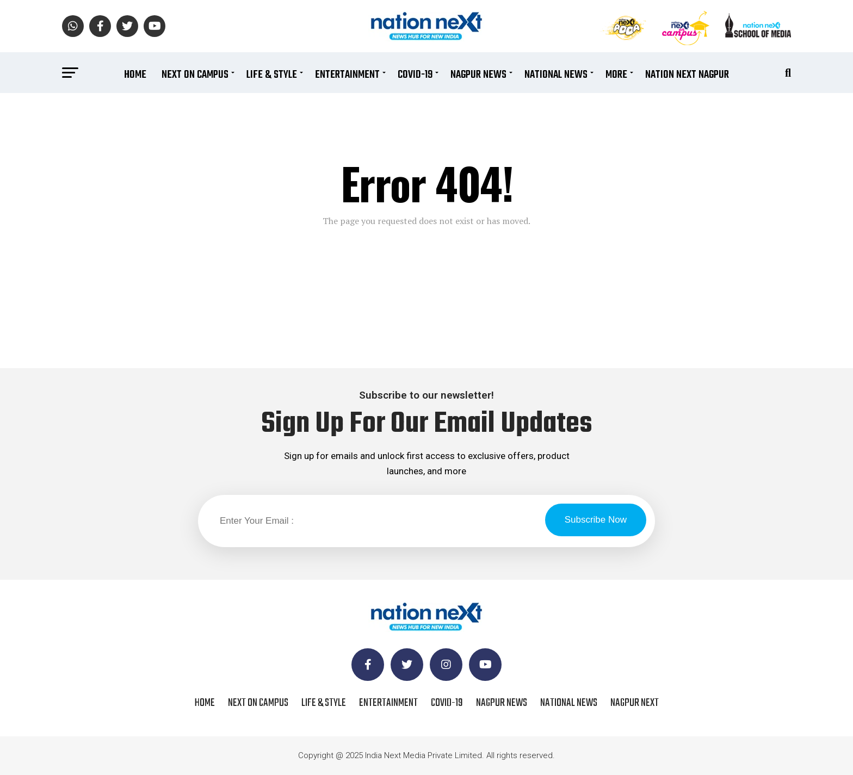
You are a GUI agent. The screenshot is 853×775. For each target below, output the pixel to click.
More (616, 74)
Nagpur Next (634, 703)
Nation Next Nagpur (687, 74)
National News (556, 74)
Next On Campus (195, 74)
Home (135, 74)
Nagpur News (478, 74)
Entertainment (347, 74)
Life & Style (271, 74)
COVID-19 (415, 74)
